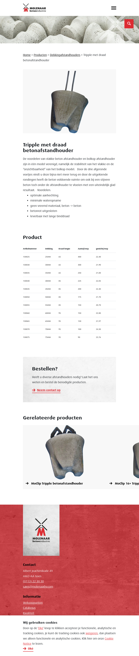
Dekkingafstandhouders (65, 55)
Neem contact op (49, 390)
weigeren (92, 633)
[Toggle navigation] (113, 8)
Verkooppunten (33, 603)
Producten (40, 55)
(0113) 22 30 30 (33, 581)
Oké (40, 628)
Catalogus (29, 608)
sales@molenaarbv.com (38, 587)
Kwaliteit (28, 613)
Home (27, 55)
